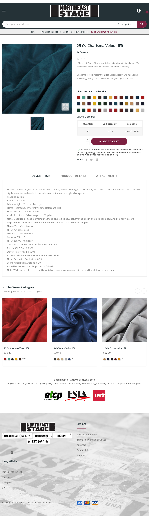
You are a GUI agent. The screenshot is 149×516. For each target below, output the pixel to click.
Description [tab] (41, 176)
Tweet (91, 159)
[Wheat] (137, 111)
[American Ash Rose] (79, 98)
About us (81, 444)
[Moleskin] (137, 104)
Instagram (12, 452)
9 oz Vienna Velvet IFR (64, 348)
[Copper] (132, 98)
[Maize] (127, 104)
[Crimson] (143, 98)
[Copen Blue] (127, 98)
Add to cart (110, 141)
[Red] (111, 111)
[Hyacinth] (111, 104)
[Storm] (127, 111)
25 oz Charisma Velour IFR (16, 348)
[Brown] (100, 98)
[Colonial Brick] (121, 98)
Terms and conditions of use (91, 439)
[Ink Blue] (121, 104)
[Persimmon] (89, 111)
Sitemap (81, 455)
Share (87, 159)
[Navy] (143, 104)
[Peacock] (84, 111)
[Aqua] (84, 98)
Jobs (4, 487)
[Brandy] (95, 98)
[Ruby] (121, 111)
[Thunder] (132, 111)
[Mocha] (132, 104)
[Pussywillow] (105, 111)
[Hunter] (105, 104)
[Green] (100, 104)
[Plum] (100, 111)
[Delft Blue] (79, 104)
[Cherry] (116, 98)
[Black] (89, 98)
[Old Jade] (79, 111)
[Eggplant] (89, 104)
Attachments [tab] (106, 176)
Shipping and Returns (87, 434)
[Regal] (116, 111)
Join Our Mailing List (12, 471)
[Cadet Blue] (105, 98)
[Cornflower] (137, 98)
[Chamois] (111, 98)
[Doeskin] (84, 104)
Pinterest (97, 159)
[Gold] (95, 104)
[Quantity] (81, 141)
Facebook (5, 452)
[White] (143, 111)
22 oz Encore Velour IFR (114, 348)
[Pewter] (95, 111)
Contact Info (83, 450)
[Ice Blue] (116, 104)
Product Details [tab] (73, 176)
